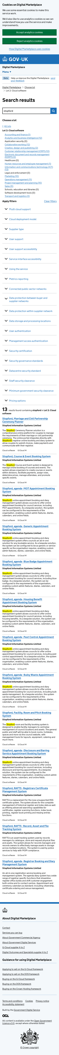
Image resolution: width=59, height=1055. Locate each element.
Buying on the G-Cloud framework (18, 979)
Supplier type (16, 229)
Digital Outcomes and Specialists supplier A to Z (25, 952)
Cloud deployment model (22, 219)
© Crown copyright (29, 1047)
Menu (5, 71)
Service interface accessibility (25, 259)
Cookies (29, 1001)
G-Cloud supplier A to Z (13, 947)
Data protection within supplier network (30, 311)
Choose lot (30, 87)
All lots (7, 126)
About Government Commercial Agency (21, 937)
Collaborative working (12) (17, 144)
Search (53, 111)
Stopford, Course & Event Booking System (26, 456)
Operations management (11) (18, 179)
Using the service (18, 269)
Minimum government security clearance (31, 390)
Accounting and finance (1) (17, 134)
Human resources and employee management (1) (28, 163)
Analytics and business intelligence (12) (23, 137)
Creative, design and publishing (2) (21, 147)
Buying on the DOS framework (16, 983)
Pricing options (17, 400)
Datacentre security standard (25, 370)
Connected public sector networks (27, 288)
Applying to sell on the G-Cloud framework (22, 969)
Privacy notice (42, 1001)
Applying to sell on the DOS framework (20, 974)
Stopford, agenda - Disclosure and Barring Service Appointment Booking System (25, 752)
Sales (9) (9, 186)
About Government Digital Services (19, 942)
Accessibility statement (13, 1004)
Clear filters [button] (50, 201)
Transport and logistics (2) (17, 196)
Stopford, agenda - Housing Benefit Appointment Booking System (22, 601)
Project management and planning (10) (23, 182)
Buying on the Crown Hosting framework (21, 988)
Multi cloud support (20, 209)
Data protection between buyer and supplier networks (28, 299)
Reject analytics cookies (29, 41)
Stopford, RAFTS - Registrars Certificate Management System (25, 790)
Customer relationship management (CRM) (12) (27, 151)
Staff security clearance (22, 380)
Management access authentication (28, 340)
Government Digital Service (27, 1010)
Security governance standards (26, 360)
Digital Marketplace (13, 67)
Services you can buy (12, 932)
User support (16, 239)
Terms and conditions (12, 1001)
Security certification (20, 350)
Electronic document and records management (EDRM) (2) (27, 155)
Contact (6, 927)
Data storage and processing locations (30, 321)
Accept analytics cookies (29, 32)
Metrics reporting (18, 278)
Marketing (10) (12, 176)
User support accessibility (23, 249)
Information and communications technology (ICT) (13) (29, 168)
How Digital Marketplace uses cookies (29, 48)
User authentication (20, 330)
